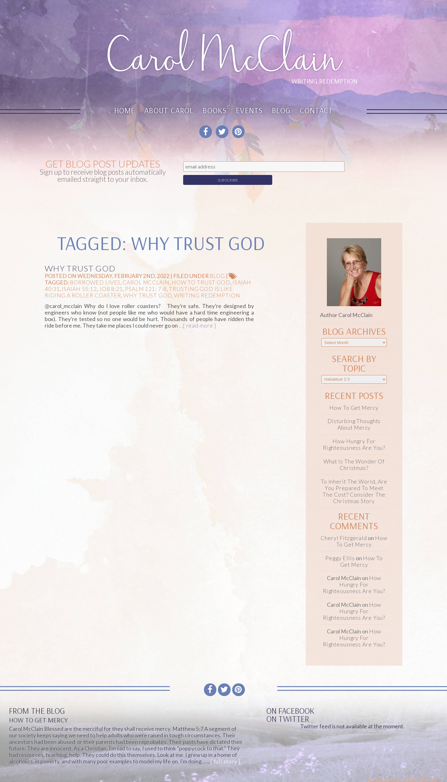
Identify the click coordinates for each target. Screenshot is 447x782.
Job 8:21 (111, 278)
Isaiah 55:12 (79, 278)
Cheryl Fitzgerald (344, 527)
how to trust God (201, 272)
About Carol (169, 110)
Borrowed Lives (95, 272)
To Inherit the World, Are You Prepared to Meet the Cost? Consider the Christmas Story (354, 481)
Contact (316, 110)
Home (124, 110)
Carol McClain (146, 272)
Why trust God (147, 285)
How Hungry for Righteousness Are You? (354, 434)
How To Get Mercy (353, 397)
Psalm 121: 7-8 (146, 278)
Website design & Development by (380, 775)
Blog (281, 110)
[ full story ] (225, 751)
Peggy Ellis (340, 547)
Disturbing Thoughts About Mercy (354, 414)
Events (249, 110)
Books (215, 110)
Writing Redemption (207, 285)
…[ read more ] (197, 315)
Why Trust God (80, 258)
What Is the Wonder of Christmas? (354, 454)
